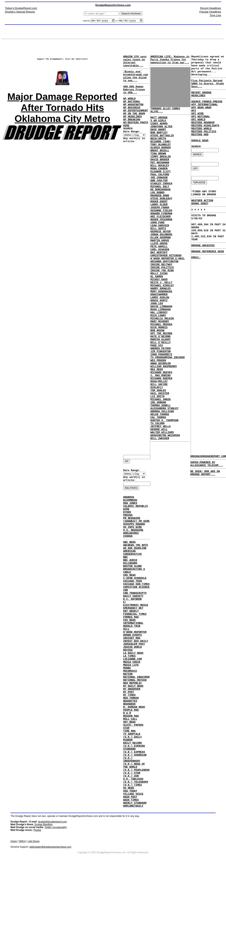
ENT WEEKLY (131, 637)
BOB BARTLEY (159, 139)
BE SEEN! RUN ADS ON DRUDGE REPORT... (205, 475)
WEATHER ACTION (202, 221)
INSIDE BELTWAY (161, 298)
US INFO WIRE (132, 537)
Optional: (87, 21)
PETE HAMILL (159, 276)
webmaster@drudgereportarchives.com (50, 912)
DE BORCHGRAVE (160, 208)
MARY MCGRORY (159, 366)
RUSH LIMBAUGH (160, 352)
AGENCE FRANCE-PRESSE (206, 110)
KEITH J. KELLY (161, 319)
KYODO (127, 519)
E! (124, 626)
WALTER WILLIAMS (162, 499)
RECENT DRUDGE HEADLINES (201, 101)
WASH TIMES (131, 864)
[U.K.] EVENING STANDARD (134, 800)
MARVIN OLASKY (160, 388)
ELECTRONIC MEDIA (135, 630)
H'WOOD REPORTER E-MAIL (167, 290)
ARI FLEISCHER (160, 240)
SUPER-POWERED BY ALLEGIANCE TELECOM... (206, 465)
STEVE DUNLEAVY (161, 218)
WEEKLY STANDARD (134, 867)
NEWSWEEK (129, 749)
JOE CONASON (159, 193)
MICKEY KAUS (159, 316)
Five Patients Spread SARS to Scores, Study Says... (207, 89)
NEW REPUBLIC (132, 723)
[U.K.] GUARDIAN (134, 810)
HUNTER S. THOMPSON (164, 485)
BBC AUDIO (130, 576)
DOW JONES (130, 508)
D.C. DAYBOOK (132, 623)
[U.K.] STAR (131, 831)
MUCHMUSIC (130, 709)
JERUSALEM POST (134, 677)
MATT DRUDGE (159, 121)
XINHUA (128, 548)
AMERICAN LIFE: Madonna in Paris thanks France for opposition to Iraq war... (169, 61)
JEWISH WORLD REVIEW (132, 682)
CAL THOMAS (158, 481)
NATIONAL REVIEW (134, 720)
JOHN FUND (157, 247)
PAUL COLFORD (159, 190)
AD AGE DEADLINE (134, 561)
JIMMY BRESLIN (160, 168)
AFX (193, 120)
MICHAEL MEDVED (161, 370)
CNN (125, 612)
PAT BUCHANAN (159, 175)
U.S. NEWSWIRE (133, 540)
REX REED (156, 424)
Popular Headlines (210, 11)
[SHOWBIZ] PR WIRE (136, 530)
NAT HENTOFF (159, 283)
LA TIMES (129, 691)
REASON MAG (131, 763)
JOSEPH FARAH (159, 229)
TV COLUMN (157, 488)
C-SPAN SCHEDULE (134, 597)
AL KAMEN (156, 312)
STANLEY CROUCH (161, 200)
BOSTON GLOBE (132, 583)
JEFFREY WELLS (160, 492)
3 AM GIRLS (158, 125)
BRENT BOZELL (159, 161)
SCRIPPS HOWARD (134, 533)
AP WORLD (129, 106)
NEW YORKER (131, 741)
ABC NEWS (129, 554)
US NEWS (128, 849)
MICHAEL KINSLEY (162, 323)
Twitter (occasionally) (55, 892)
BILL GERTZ (158, 254)
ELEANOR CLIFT (160, 186)
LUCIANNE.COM (132, 695)
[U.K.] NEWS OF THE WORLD (134, 822)
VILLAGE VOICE (133, 856)
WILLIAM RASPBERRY (163, 420)
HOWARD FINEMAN (161, 236)
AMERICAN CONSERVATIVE (132, 567)
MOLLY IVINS (159, 308)
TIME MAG (129, 781)
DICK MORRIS (159, 373)
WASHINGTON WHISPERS (165, 503)
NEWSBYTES (130, 745)
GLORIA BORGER (160, 157)
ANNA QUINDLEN (160, 416)
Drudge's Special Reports (20, 11)
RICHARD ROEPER (161, 434)
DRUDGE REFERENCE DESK (207, 280)
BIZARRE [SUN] (160, 150)
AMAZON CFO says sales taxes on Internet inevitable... (134, 63)
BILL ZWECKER (159, 506)
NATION (128, 713)
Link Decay (33, 906)
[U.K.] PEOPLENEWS (136, 828)
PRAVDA (128, 522)
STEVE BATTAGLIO (162, 143)
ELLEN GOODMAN (160, 265)
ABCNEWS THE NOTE (135, 558)
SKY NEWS (129, 770)
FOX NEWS (129, 648)
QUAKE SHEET (199, 225)
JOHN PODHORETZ (161, 406)
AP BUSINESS (131, 117)
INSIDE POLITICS (162, 301)
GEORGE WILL (159, 495)
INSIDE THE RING (162, 305)
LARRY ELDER (159, 226)
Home (14, 906)
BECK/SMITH (158, 147)
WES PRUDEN (158, 413)
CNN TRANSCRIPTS (134, 615)
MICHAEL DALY (159, 204)
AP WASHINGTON (133, 113)
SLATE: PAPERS (133, 774)
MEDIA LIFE (131, 702)
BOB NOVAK (157, 377)
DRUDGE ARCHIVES (203, 273)
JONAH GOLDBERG (161, 262)
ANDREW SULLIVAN (162, 474)
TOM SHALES (158, 449)
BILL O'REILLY (160, 391)
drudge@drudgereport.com (52, 887)
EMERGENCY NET (133, 633)
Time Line (215, 15)
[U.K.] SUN (131, 835)
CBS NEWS (129, 594)
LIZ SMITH (157, 456)
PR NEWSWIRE (131, 526)
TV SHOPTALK (131, 784)
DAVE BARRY (158, 136)
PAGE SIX (156, 395)
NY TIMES (129, 738)
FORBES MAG (131, 644)
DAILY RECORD (132, 795)
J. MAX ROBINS (160, 431)
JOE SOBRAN (158, 463)
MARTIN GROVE (159, 269)
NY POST (128, 734)
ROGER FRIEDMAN (161, 244)
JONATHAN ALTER (161, 132)
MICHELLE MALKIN (162, 362)
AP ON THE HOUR (134, 124)
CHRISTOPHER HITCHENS (166, 287)
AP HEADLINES (132, 128)
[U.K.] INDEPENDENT (131, 815)
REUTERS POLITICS (203, 146)
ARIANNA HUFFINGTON (164, 294)
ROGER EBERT (159, 222)
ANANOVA (128, 501)
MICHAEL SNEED (160, 460)
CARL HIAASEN (159, 280)
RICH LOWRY (158, 359)
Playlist (37, 895)
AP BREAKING (131, 131)
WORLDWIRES (131, 544)
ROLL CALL (130, 767)
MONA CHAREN (159, 182)
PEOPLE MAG (131, 756)
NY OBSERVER (131, 731)
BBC (125, 572)
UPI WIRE (197, 124)
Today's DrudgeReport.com (21, 8)
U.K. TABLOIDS (133, 838)
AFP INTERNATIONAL (204, 113)
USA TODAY (130, 853)
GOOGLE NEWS (199, 156)
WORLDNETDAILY (133, 871)
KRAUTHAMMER (159, 334)
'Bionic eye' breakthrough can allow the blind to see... (135, 80)
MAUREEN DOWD (159, 215)
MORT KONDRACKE (161, 330)
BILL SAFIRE (159, 442)
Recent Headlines (210, 8)
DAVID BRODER (159, 172)
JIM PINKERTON (160, 402)
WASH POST (130, 860)
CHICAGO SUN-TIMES (136, 605)
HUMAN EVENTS (132, 666)
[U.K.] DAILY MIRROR (132, 790)
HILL (126, 659)
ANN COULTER (159, 197)
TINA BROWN (158, 164)
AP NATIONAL (131, 110)
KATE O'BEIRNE (160, 384)
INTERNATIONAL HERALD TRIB (133, 653)
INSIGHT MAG (131, 669)
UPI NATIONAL (200, 128)
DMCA (22, 906)
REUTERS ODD (199, 149)
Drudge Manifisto (43, 889)
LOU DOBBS (157, 211)
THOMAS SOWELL (160, 467)
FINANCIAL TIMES (134, 641)
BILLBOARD (130, 579)
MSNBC (127, 705)
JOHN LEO (156, 344)
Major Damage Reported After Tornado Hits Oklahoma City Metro (62, 110)
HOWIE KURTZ (159, 341)
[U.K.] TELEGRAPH (135, 842)
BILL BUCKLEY (159, 179)
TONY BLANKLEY (160, 154)
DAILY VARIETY (133, 619)
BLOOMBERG (130, 504)
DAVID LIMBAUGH (161, 348)
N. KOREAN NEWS (134, 752)
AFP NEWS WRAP (201, 117)
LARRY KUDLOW (159, 337)
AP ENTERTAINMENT (135, 120)
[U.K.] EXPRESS (134, 806)
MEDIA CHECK (131, 698)
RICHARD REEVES (161, 427)
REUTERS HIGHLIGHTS (205, 138)
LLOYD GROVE (159, 272)
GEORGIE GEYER (160, 258)
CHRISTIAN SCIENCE (136, 608)
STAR (126, 777)
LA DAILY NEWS (133, 687)
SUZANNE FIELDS (161, 233)
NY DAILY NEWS (133, 727)
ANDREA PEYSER (160, 398)
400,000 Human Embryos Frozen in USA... (134, 96)
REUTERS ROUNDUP (203, 135)
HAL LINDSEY (159, 355)
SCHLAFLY (156, 445)
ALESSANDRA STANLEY (164, 470)
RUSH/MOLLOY (159, 438)
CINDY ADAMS (159, 129)
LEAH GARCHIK (159, 251)
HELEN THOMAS (159, 477)
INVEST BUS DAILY (135, 673)
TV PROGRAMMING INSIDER (167, 409)
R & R (127, 759)
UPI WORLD (198, 131)
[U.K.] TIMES (132, 846)
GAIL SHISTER (159, 452)
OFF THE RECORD (161, 380)
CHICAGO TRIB (132, 601)
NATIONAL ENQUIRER (136, 716)
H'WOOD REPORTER (134, 662)
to (117, 21)
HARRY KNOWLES (160, 326)
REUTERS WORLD (201, 142)
